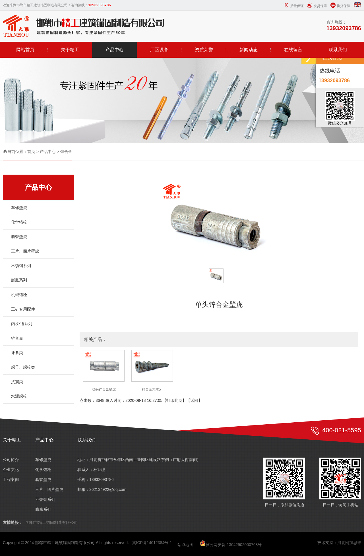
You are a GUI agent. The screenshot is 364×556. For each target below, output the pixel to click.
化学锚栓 (19, 222)
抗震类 (17, 381)
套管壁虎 (19, 236)
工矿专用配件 (23, 309)
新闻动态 (248, 49)
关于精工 (70, 49)
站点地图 (185, 544)
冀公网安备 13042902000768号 (231, 544)
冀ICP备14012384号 (150, 542)
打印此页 (174, 400)
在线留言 (293, 49)
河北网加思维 (349, 542)
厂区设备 (159, 49)
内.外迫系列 (21, 323)
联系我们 (338, 49)
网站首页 (25, 49)
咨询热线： (343, 25)
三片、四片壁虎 (25, 251)
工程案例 (11, 479)
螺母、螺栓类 (23, 367)
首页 (31, 151)
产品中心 (115, 49)
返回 (194, 400)
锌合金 (66, 151)
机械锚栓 (19, 294)
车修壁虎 (19, 207)
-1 (170, 542)
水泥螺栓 (19, 396)
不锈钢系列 (21, 265)
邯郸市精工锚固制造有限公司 (52, 522)
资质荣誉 (204, 49)
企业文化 (11, 469)
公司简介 (11, 459)
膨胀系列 (19, 280)
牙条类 (17, 352)
